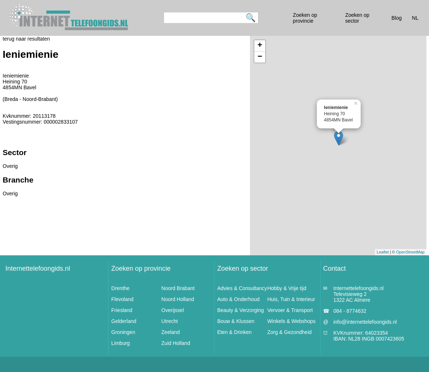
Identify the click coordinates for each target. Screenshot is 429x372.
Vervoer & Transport (290, 310)
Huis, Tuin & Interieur (291, 299)
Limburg (120, 343)
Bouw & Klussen (235, 321)
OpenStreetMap (410, 252)
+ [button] (260, 45)
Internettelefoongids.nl (37, 268)
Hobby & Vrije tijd (286, 288)
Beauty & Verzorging (240, 310)
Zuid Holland (176, 343)
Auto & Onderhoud (238, 299)
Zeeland (171, 332)
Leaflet (383, 252)
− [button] (260, 57)
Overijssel (173, 310)
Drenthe (120, 288)
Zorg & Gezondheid (289, 332)
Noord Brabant (178, 288)
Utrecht (170, 321)
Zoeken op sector (242, 268)
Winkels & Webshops (291, 321)
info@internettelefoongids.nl (365, 322)
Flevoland (122, 299)
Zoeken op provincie (141, 268)
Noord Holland (178, 299)
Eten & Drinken (234, 332)
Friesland (122, 310)
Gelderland (124, 321)
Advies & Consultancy (242, 288)
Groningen (123, 332)
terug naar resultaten (26, 39)
